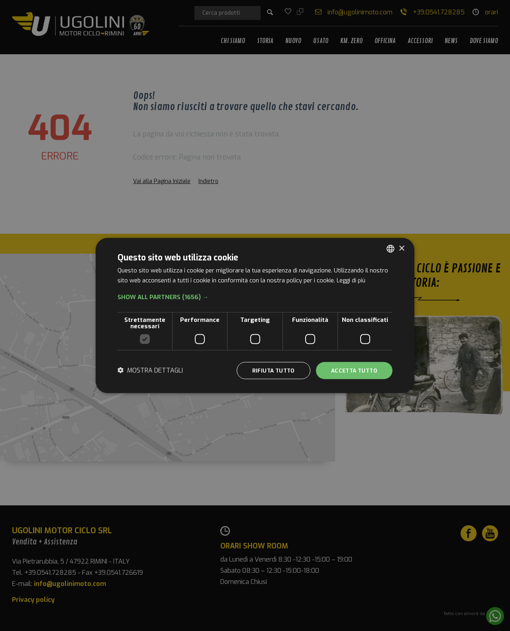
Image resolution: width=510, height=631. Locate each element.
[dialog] (255, 316)
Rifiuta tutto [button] (268, 370)
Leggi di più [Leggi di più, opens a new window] (352, 280)
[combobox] (390, 248)
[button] (255, 296)
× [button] (401, 248)
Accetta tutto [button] (352, 370)
